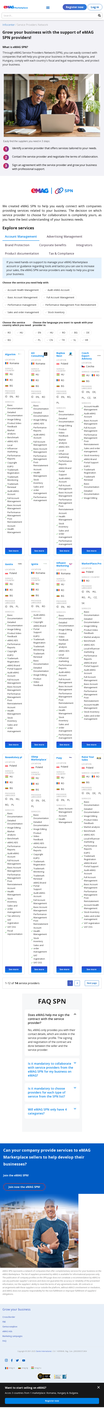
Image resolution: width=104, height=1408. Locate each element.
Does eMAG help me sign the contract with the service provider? (49, 1019)
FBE (4, 1321)
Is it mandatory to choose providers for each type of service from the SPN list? (46, 1092)
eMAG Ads (7, 1331)
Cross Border (8, 1317)
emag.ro (12, 1368)
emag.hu (38, 1368)
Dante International (44, 1351)
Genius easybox (9, 1326)
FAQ (4, 1341)
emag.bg (25, 1368)
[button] (48, 7)
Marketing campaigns (12, 1336)
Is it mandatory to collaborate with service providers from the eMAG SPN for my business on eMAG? (50, 1069)
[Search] (99, 15)
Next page (92, 983)
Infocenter (8, 25)
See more (14, 550)
